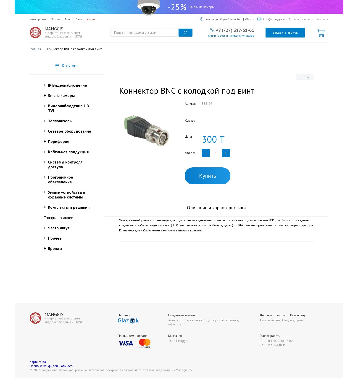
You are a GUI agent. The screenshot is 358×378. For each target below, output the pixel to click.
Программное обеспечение (60, 179)
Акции (91, 19)
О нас (79, 19)
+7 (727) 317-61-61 (235, 30)
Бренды (55, 248)
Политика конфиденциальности (51, 366)
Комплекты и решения (69, 207)
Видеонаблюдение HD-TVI (69, 108)
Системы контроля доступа (65, 164)
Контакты (322, 19)
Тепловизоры (60, 120)
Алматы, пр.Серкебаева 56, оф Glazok (227, 19)
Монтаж (56, 19)
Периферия (58, 141)
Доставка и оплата (301, 19)
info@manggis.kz (271, 19)
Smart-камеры (61, 95)
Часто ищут (59, 227)
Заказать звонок (285, 32)
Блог (68, 19)
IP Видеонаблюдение (67, 85)
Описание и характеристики (216, 208)
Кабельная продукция (68, 151)
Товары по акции (58, 217)
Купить (207, 175)
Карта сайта (38, 362)
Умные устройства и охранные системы (66, 194)
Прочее (55, 238)
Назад (305, 77)
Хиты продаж (38, 19)
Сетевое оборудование (69, 131)
